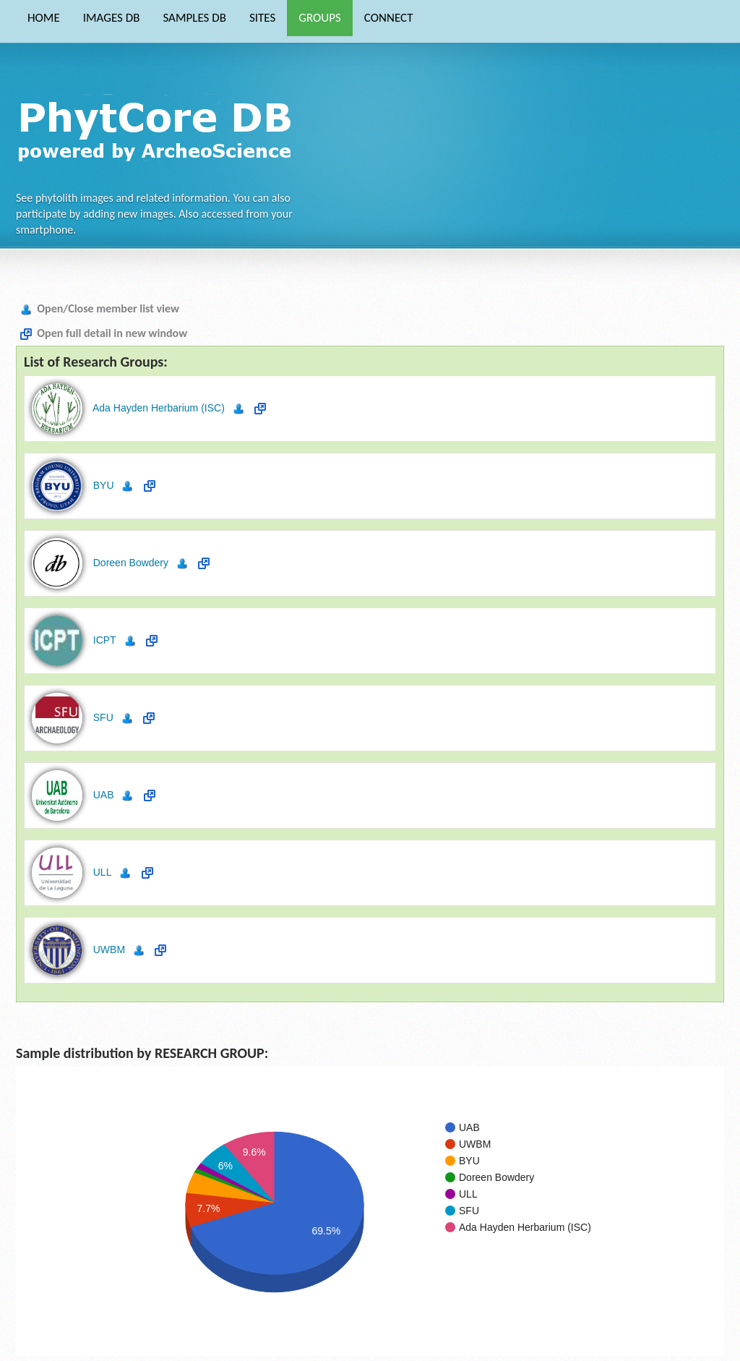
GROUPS (319, 17)
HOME (43, 17)
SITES (262, 17)
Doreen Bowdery (129, 562)
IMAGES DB (111, 17)
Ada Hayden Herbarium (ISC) (157, 408)
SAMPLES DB (194, 17)
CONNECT (388, 17)
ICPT (103, 640)
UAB (102, 795)
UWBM (107, 949)
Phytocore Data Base (159, 127)
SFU (101, 717)
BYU (102, 485)
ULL (101, 872)
